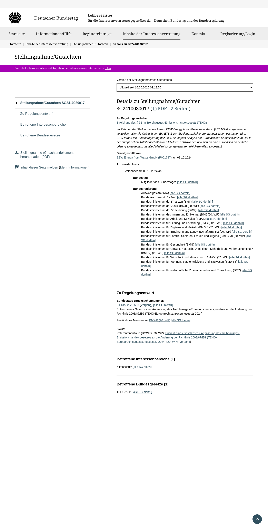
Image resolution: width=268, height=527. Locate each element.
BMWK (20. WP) (159, 320)
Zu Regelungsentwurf (36, 113)
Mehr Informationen (74, 167)
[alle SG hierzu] (163, 305)
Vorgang (146, 305)
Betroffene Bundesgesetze (40, 135)
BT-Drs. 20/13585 (128, 305)
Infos (108, 68)
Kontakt (198, 35)
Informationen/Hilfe (54, 35)
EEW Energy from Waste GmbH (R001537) (144, 157)
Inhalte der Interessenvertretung (151, 34)
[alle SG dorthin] (187, 182)
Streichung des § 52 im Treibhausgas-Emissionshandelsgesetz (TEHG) (162, 122)
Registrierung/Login (237, 35)
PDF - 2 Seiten (170, 108)
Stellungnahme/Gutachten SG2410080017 (52, 103)
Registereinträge (97, 35)
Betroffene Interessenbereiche (43, 124)
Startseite (17, 35)
